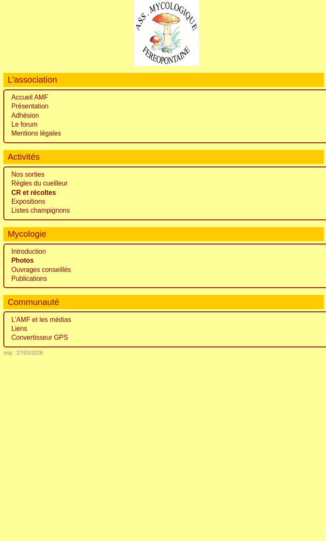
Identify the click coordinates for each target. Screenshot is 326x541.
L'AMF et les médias (41, 319)
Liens (19, 328)
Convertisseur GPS (39, 337)
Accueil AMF (29, 97)
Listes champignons (40, 210)
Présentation (30, 106)
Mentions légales (36, 133)
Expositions (28, 201)
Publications (29, 278)
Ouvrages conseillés (41, 269)
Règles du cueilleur (39, 183)
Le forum (24, 124)
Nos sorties (28, 174)
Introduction (28, 251)
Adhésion (25, 115)
